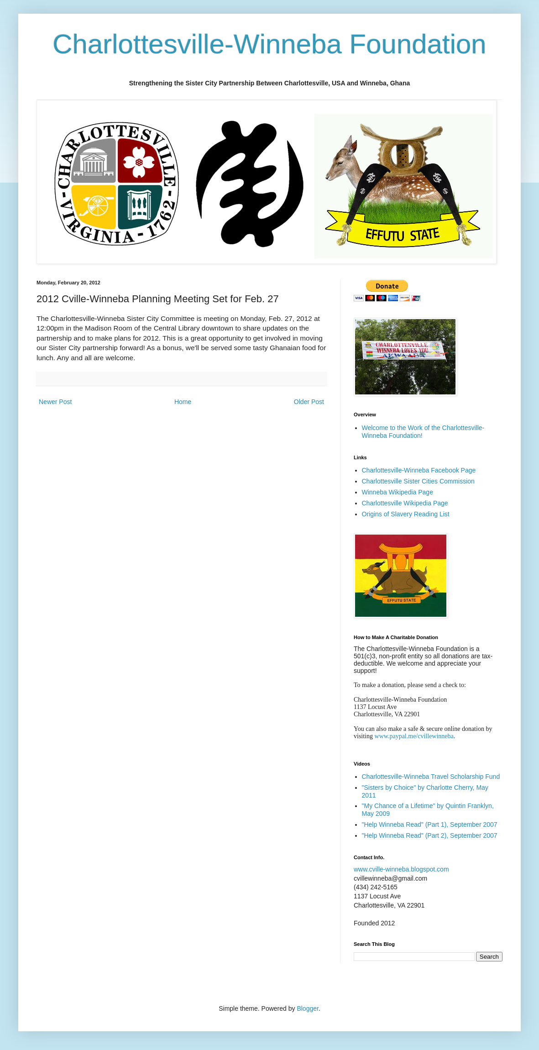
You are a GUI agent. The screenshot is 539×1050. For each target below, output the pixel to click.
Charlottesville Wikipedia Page (405, 503)
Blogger (307, 1008)
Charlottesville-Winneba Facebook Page (419, 470)
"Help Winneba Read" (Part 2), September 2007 (429, 835)
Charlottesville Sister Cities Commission (418, 481)
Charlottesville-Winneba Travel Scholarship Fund (431, 776)
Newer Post (55, 401)
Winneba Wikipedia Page (397, 492)
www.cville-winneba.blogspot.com (401, 869)
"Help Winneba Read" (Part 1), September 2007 (429, 824)
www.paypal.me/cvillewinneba (414, 736)
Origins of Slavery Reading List (406, 514)
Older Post (309, 401)
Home (182, 401)
